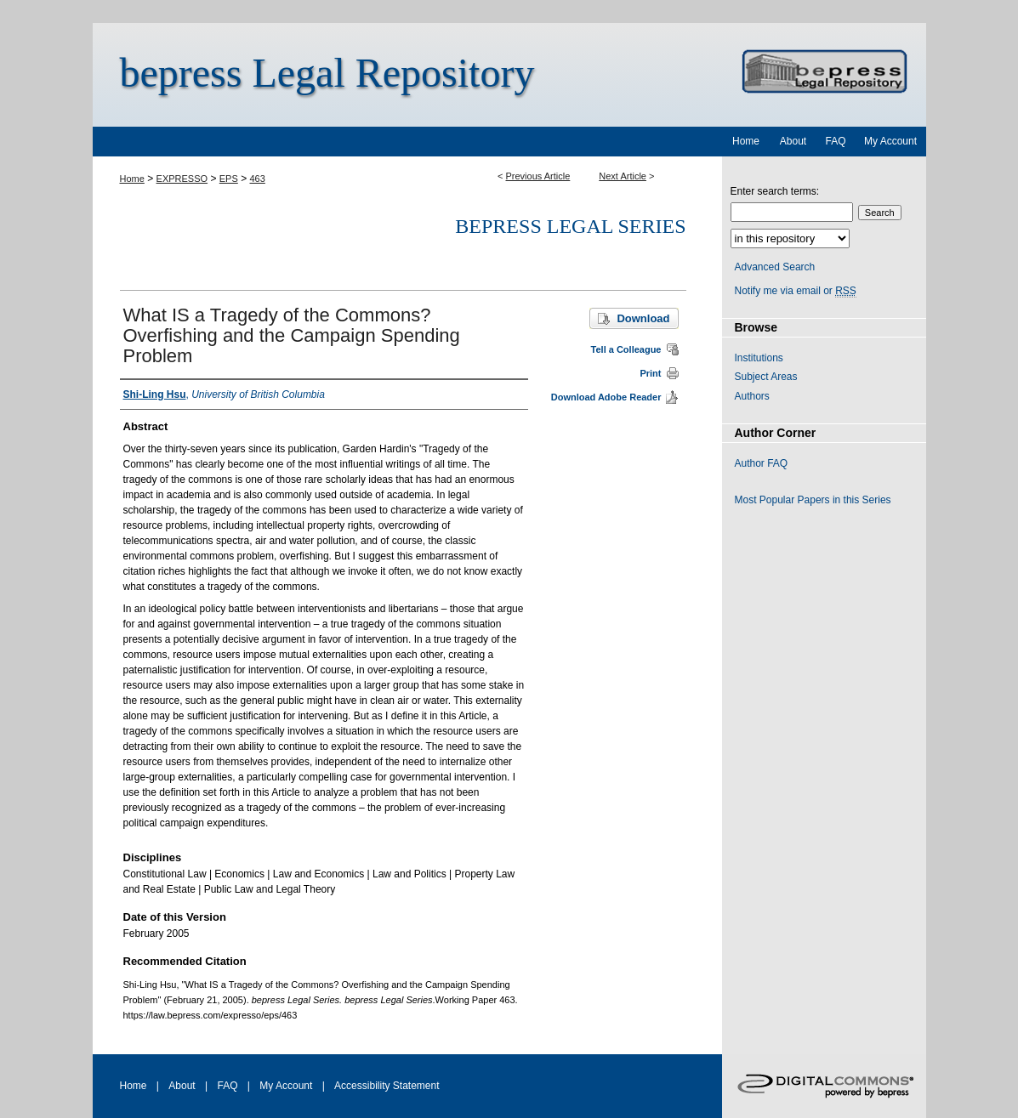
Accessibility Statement (386, 1086)
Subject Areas (766, 377)
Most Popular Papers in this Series (813, 500)
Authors (752, 396)
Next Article (622, 176)
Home (132, 178)
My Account (285, 1086)
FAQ (227, 1086)
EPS (228, 178)
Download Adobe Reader (606, 397)
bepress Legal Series (570, 226)
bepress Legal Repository (327, 72)
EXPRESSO (182, 178)
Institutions (759, 358)
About (181, 1086)
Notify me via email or (795, 291)
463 (257, 178)
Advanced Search (775, 267)
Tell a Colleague (626, 349)
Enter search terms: (775, 191)
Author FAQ (761, 463)
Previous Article (538, 176)
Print (650, 373)
